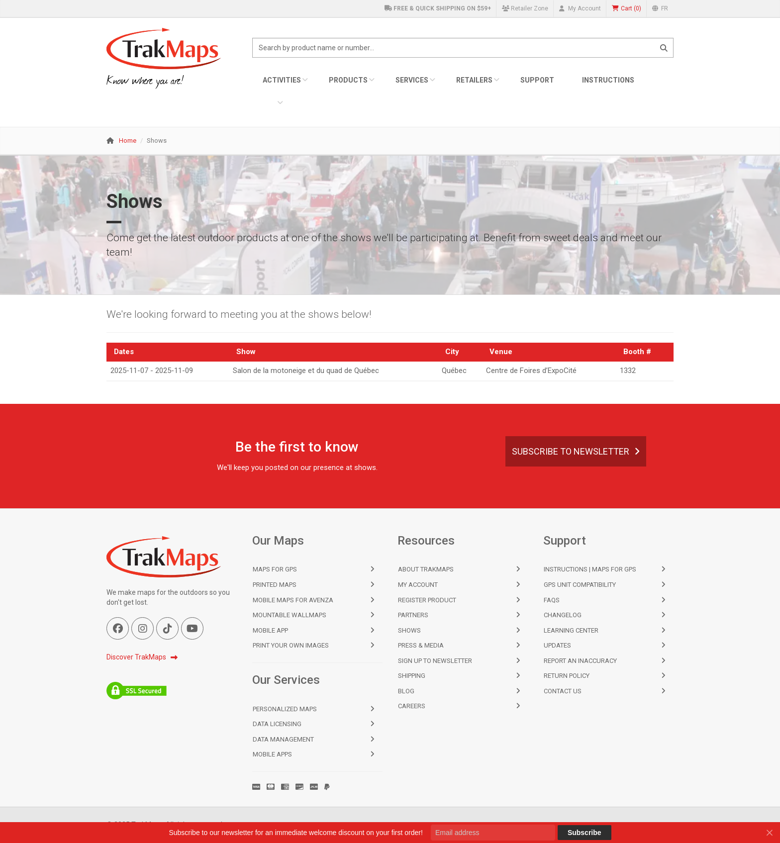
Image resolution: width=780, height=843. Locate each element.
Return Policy (566, 675)
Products (348, 80)
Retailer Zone (525, 8)
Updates (557, 645)
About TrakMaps (426, 569)
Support (537, 80)
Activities (282, 80)
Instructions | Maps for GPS (590, 569)
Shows (409, 630)
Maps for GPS (275, 569)
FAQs (552, 600)
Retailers (474, 80)
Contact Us (563, 691)
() (626, 8)
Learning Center (571, 630)
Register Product (427, 600)
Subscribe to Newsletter (576, 451)
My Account (580, 8)
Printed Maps (274, 584)
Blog (406, 691)
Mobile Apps (272, 754)
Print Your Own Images (291, 645)
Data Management (283, 739)
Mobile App (270, 630)
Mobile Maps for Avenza (293, 600)
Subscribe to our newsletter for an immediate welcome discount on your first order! (295, 833)
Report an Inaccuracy (580, 660)
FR (660, 8)
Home (127, 140)
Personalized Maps (285, 709)
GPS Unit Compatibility (580, 584)
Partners (413, 615)
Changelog (563, 615)
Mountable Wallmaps (289, 615)
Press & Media (421, 645)
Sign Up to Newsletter (435, 660)
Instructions (608, 80)
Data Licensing (277, 724)
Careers (411, 706)
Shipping (411, 675)
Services (411, 80)
